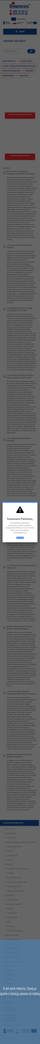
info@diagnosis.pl (20, 533)
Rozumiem (20, 538)
